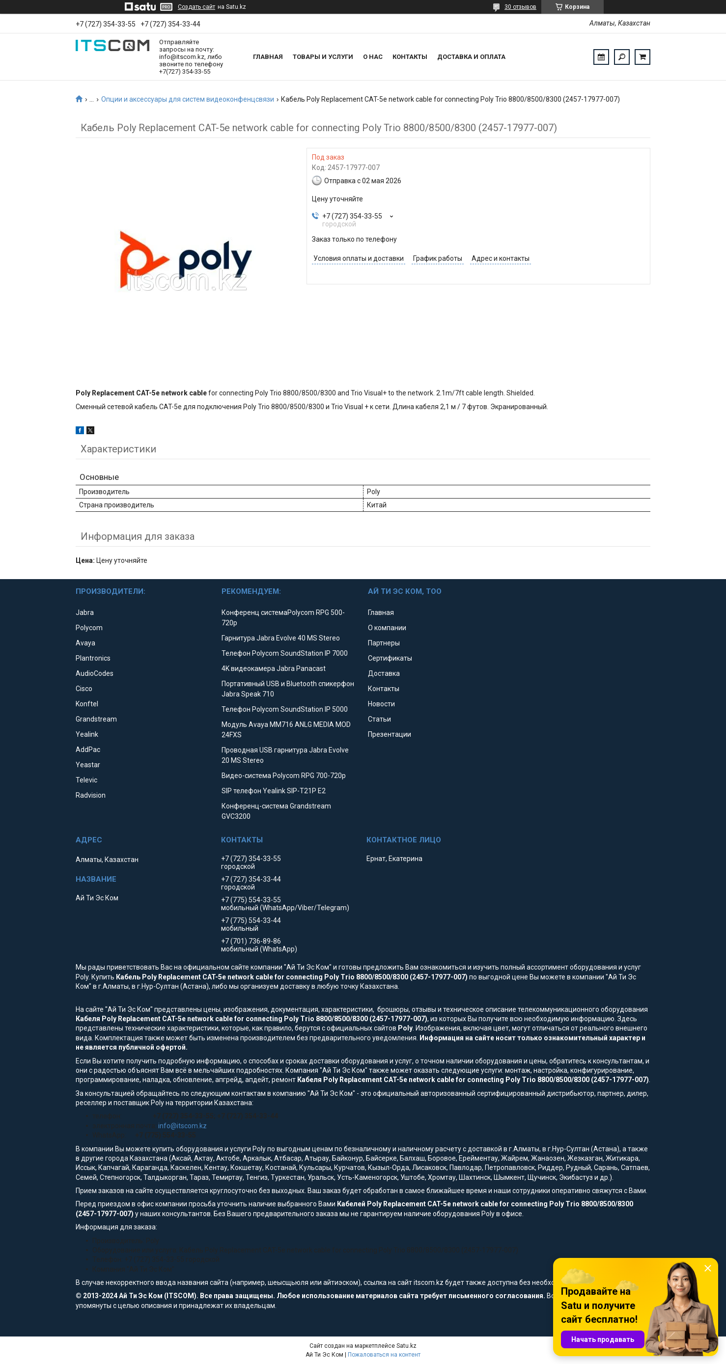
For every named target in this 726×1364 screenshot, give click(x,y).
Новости (381, 704)
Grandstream (96, 719)
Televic (86, 780)
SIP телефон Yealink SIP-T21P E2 (274, 791)
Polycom (89, 628)
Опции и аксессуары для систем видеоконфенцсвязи (187, 99)
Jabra (85, 612)
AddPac (88, 749)
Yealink (87, 734)
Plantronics (93, 658)
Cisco (84, 689)
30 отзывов (520, 6)
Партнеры (384, 643)
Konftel (87, 704)
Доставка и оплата (471, 56)
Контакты (409, 56)
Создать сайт (196, 6)
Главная (268, 56)
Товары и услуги (323, 56)
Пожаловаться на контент (384, 1354)
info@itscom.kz (182, 1126)
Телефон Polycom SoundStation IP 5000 (285, 709)
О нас (373, 56)
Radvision (91, 795)
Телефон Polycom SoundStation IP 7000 (285, 653)
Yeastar (88, 765)
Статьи (379, 719)
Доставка (384, 673)
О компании (387, 628)
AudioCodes (94, 673)
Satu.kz (406, 1345)
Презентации (389, 734)
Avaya (85, 643)
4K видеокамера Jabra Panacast (274, 668)
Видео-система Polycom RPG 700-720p (284, 775)
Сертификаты (390, 658)
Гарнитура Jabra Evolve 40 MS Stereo (281, 638)
